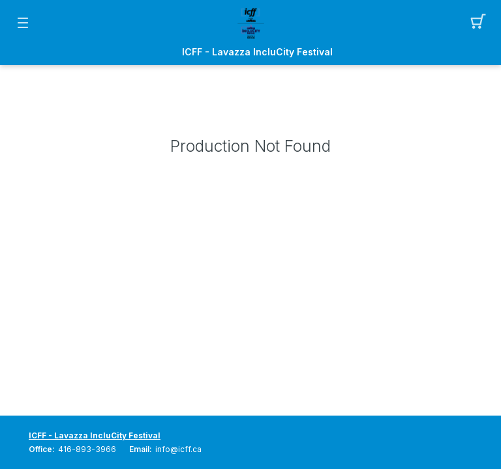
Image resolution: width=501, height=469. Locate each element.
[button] (478, 22)
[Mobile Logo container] (250, 23)
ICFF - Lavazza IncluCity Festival (257, 52)
